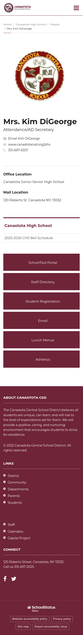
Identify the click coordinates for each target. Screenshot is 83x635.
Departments (18, 489)
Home (7, 24)
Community (17, 482)
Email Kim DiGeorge (24, 138)
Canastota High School (31, 24)
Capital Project (19, 538)
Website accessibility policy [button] (29, 618)
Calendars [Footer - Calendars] (15, 531)
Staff (11, 525)
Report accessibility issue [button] (51, 626)
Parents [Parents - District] (14, 496)
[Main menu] (76, 7)
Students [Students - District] (15, 503)
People (55, 24)
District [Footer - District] (13, 476)
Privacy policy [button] (62, 618)
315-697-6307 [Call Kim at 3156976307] (18, 150)
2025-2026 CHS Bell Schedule (28, 238)
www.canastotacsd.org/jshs (29, 144)
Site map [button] (23, 626)
